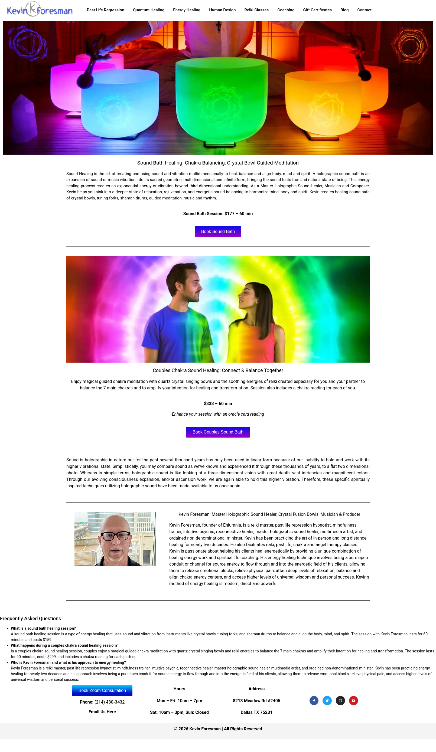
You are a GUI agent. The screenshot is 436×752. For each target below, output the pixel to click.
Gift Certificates (317, 10)
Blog (344, 10)
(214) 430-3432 (110, 702)
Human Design (222, 10)
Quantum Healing (149, 10)
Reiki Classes (257, 10)
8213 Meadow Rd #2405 (256, 700)
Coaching (285, 10)
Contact (364, 10)
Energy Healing (186, 10)
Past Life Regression (105, 10)
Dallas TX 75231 (257, 712)
